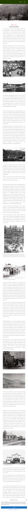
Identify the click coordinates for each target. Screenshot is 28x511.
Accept (14, 507)
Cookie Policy (10, 509)
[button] (26, 499)
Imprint (19, 509)
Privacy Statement (14, 509)
